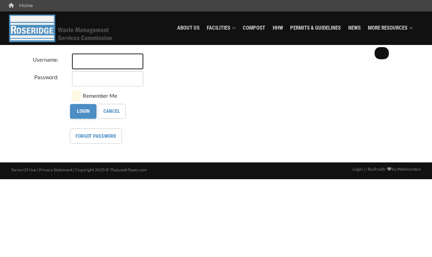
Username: (45, 59)
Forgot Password (96, 136)
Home (21, 5)
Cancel (111, 111)
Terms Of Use (23, 169)
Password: (46, 77)
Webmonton (409, 169)
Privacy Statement (55, 169)
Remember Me (100, 95)
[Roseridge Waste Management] (60, 27)
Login (83, 111)
